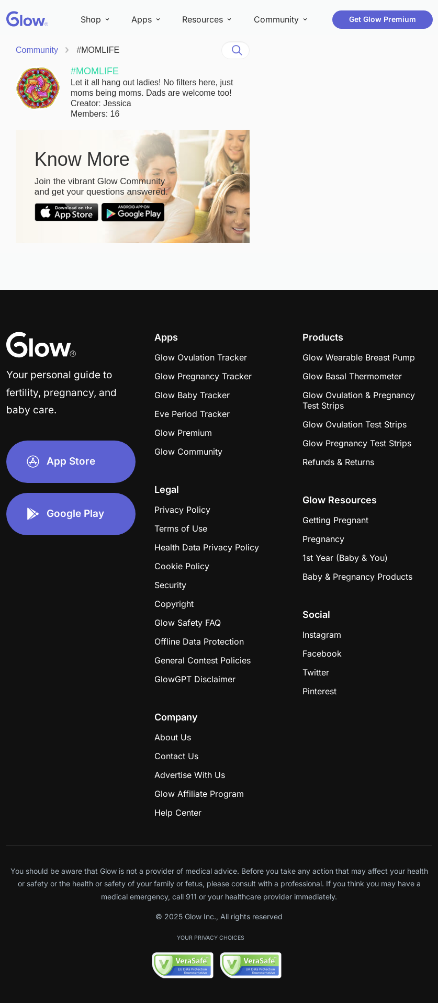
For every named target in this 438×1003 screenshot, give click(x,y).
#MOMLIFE (97, 50)
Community (37, 50)
